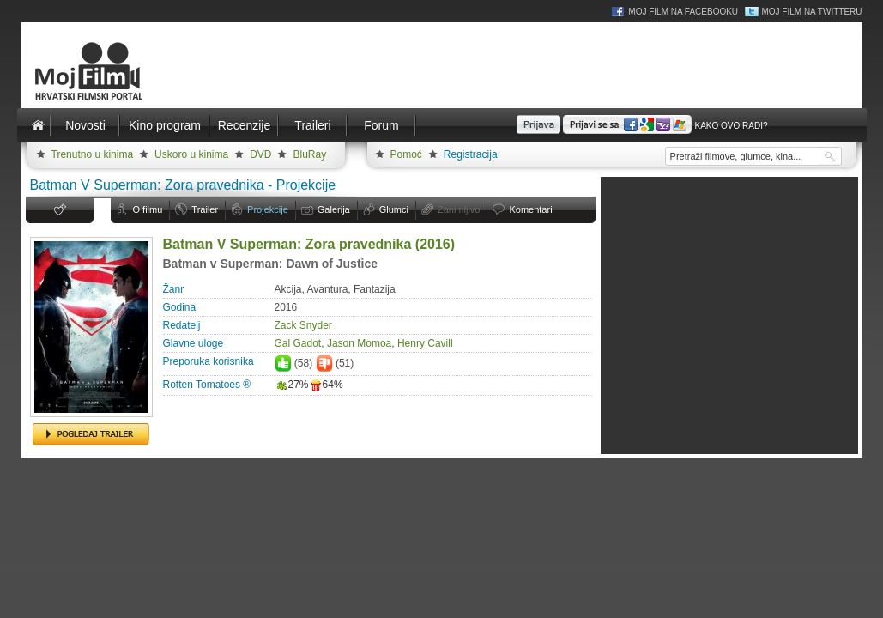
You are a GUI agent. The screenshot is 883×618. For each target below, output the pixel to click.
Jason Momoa (359, 343)
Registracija (471, 154)
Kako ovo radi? (730, 125)
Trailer (204, 209)
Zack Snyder (303, 325)
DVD (260, 154)
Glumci (393, 209)
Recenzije (244, 125)
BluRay (309, 154)
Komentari (530, 209)
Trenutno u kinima (92, 154)
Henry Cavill (425, 343)
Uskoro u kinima (191, 154)
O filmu (148, 209)
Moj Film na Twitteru (811, 11)
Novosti (85, 125)
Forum (381, 125)
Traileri (312, 125)
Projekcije (267, 209)
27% (292, 385)
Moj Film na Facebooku (683, 11)
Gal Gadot (298, 343)
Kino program (165, 125)
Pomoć (406, 154)
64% (326, 385)
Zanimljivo (459, 209)
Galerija (334, 209)
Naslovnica (38, 125)
